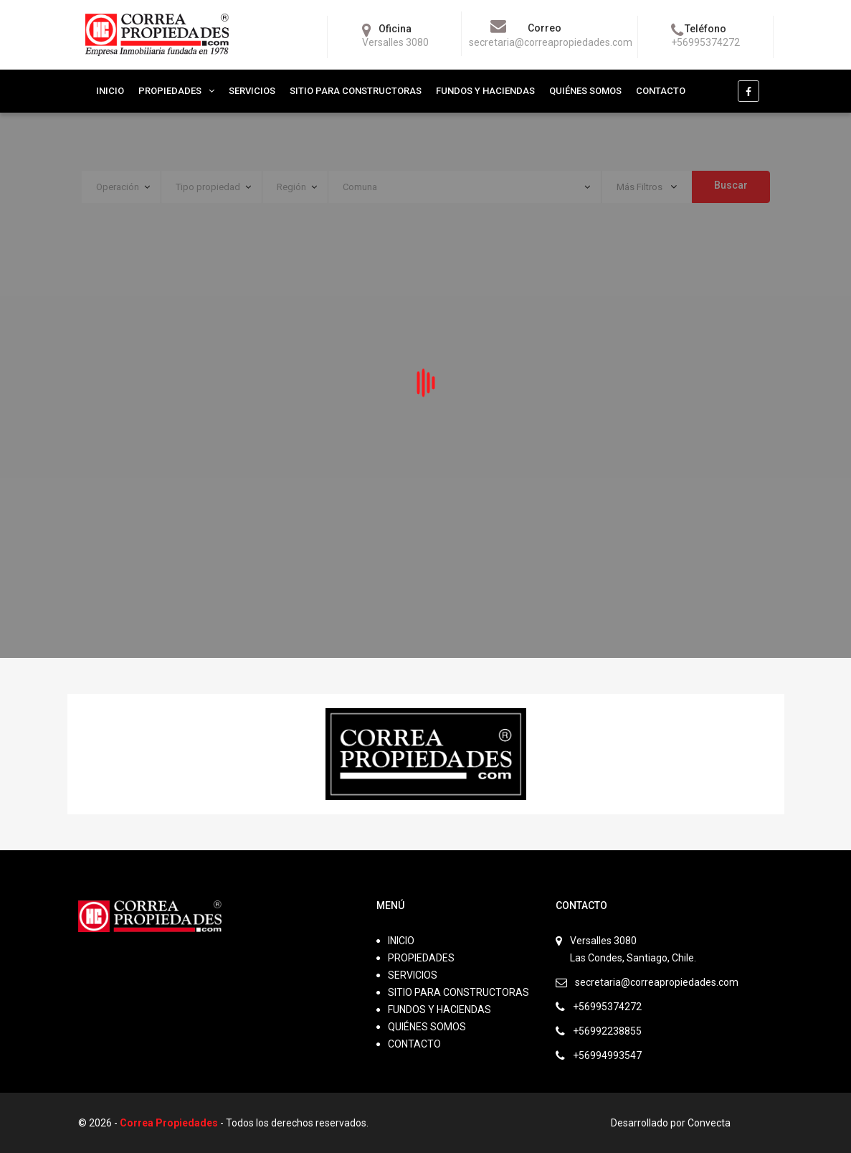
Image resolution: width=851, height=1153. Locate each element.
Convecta (709, 1123)
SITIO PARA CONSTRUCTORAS (356, 90)
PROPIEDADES (169, 90)
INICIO (110, 90)
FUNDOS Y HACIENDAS (485, 90)
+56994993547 (607, 1055)
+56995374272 (607, 1006)
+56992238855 (607, 1031)
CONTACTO (660, 90)
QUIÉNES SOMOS (585, 90)
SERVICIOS (252, 90)
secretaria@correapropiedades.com (656, 982)
